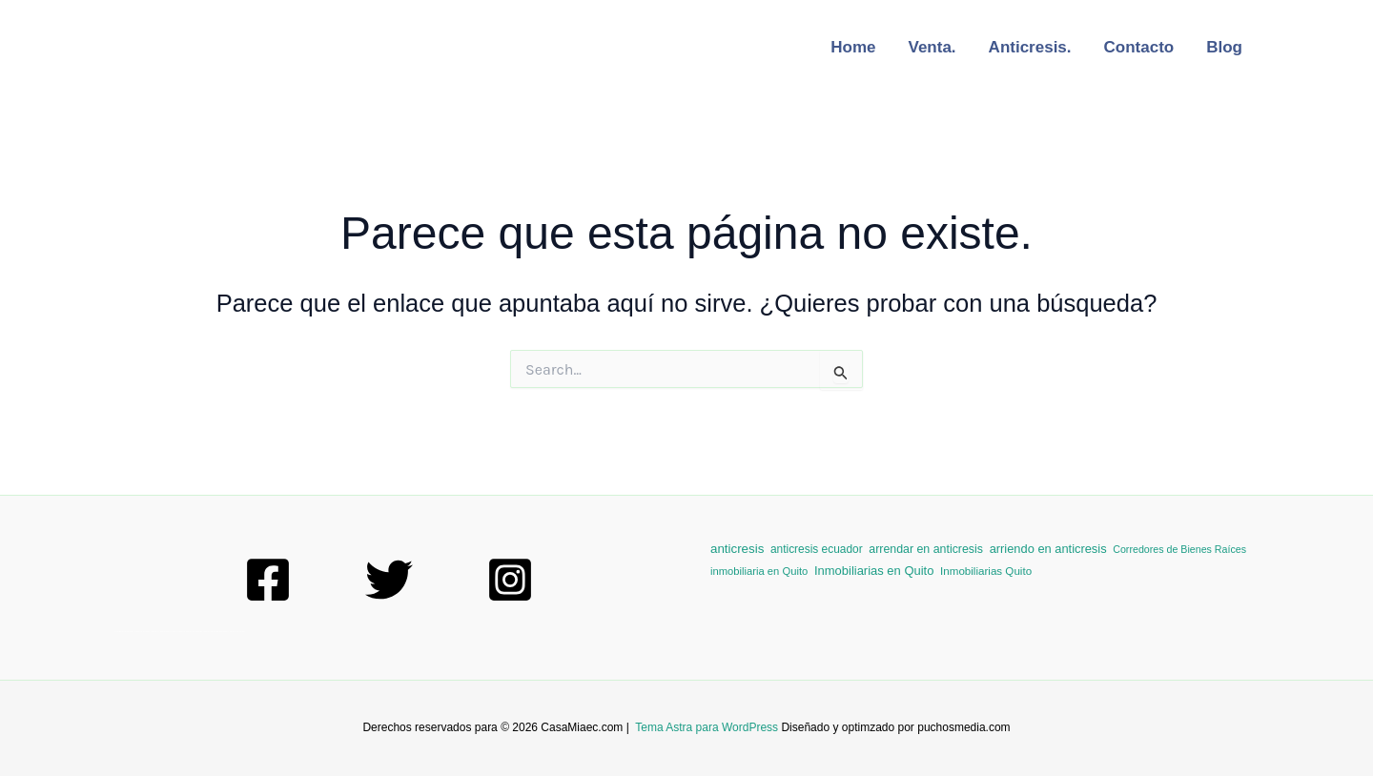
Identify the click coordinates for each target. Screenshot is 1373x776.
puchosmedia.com (963, 727)
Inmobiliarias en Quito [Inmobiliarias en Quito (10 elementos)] (873, 570)
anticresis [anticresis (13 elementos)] (737, 548)
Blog (1224, 47)
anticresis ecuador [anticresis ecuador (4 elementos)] (816, 549)
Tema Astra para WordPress (706, 727)
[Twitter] (389, 580)
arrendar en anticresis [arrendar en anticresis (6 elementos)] (926, 549)
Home (852, 47)
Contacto (1139, 47)
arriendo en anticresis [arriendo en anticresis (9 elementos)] (1048, 548)
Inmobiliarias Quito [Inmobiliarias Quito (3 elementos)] (986, 570)
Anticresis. (1030, 47)
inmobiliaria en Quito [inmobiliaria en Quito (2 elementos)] (759, 571)
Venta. (932, 47)
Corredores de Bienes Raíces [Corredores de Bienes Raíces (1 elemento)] (1179, 549)
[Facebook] (268, 580)
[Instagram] (510, 580)
